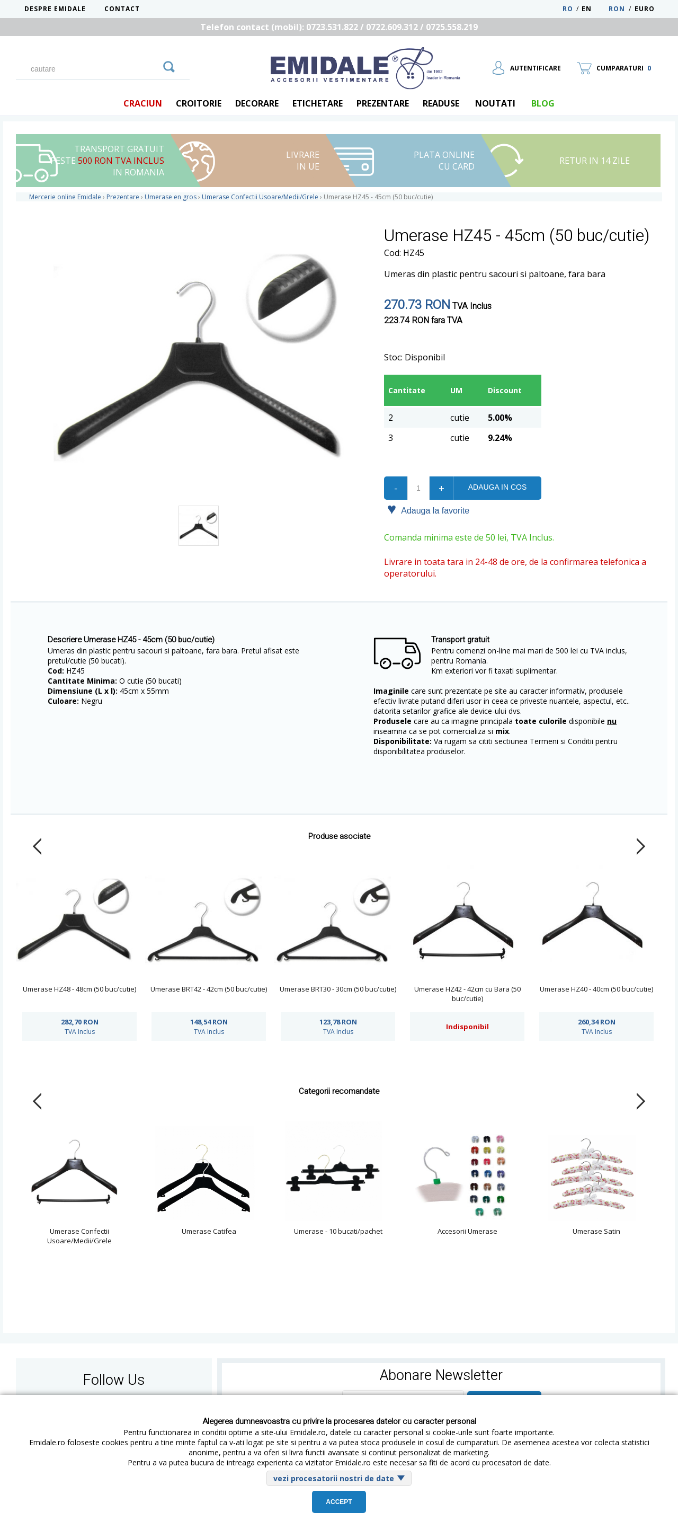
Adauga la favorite (428, 509)
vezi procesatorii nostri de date (333, 1478)
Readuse (441, 103)
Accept (339, 1502)
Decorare (257, 103)
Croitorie (198, 103)
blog (543, 103)
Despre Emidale (55, 8)
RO (568, 8)
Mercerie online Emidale (65, 196)
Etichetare (317, 103)
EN (594, 8)
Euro (645, 8)
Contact (122, 8)
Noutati (495, 103)
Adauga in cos (497, 487)
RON (617, 8)
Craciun (142, 103)
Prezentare (382, 103)
